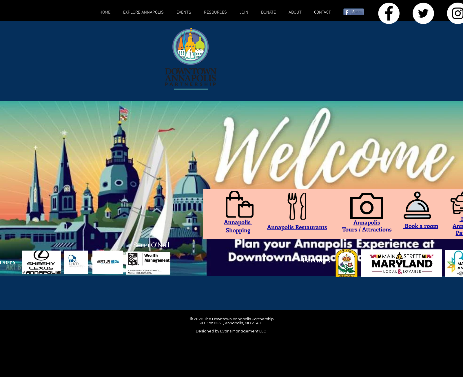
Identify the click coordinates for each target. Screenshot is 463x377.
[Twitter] (423, 13)
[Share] (353, 11)
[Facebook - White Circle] (389, 13)
